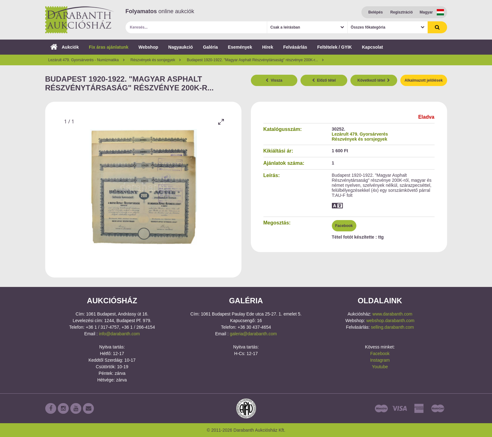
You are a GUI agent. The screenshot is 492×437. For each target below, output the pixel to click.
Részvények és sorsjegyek (359, 139)
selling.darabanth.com (392, 327)
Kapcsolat (372, 47)
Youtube (380, 366)
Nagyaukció (180, 47)
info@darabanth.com (119, 333)
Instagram (380, 360)
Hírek (267, 47)
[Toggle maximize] (221, 121)
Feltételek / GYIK (334, 47)
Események (240, 47)
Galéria (210, 47)
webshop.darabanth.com (390, 320)
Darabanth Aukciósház (79, 19)
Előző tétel (324, 80)
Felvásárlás (295, 47)
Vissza (274, 80)
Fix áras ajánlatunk (108, 47)
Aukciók (64, 47)
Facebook (344, 226)
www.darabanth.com (392, 313)
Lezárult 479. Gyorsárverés (360, 134)
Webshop (148, 47)
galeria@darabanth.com (253, 333)
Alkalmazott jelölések (423, 80)
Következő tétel (374, 80)
